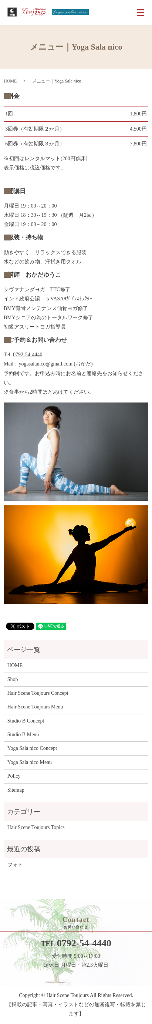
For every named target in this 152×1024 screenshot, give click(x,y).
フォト (15, 865)
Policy (14, 776)
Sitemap (15, 790)
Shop (12, 679)
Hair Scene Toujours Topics (36, 827)
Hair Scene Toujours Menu (35, 707)
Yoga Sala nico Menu (29, 762)
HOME (10, 81)
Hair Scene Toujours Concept (37, 693)
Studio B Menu (23, 734)
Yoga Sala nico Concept (32, 748)
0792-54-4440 (27, 354)
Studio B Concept (25, 721)
